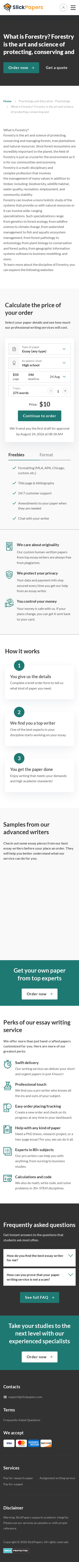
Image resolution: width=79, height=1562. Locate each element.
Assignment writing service (57, 1478)
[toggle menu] (73, 7)
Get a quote (57, 67)
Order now (18, 67)
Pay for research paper (18, 1478)
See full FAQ (36, 1297)
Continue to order (39, 415)
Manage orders (63, 7)
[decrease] (51, 391)
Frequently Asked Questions (21, 1420)
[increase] (65, 391)
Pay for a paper (13, 1484)
